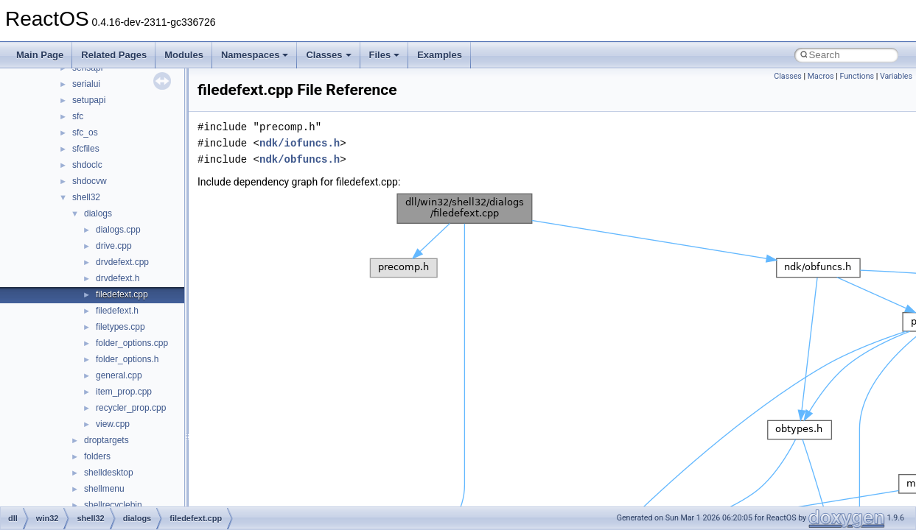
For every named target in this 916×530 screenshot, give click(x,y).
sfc (77, 116)
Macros (821, 76)
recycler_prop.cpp (131, 408)
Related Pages (114, 54)
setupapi (88, 100)
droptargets (106, 440)
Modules (183, 54)
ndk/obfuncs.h (299, 159)
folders (97, 456)
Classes (328, 54)
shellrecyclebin (113, 505)
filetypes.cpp (120, 327)
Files (384, 54)
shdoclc (87, 165)
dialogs (98, 213)
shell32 (86, 197)
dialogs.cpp (118, 230)
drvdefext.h (117, 278)
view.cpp (113, 424)
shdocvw (89, 181)
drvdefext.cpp (122, 262)
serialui (86, 84)
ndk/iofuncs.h (299, 143)
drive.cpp (114, 246)
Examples (439, 54)
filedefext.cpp (122, 294)
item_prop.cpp (124, 391)
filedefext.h (117, 310)
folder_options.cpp (132, 343)
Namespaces (255, 54)
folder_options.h (127, 359)
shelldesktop (108, 472)
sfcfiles (85, 149)
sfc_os (85, 132)
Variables (896, 76)
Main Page (39, 54)
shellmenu (104, 489)
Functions (856, 76)
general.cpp (119, 375)
